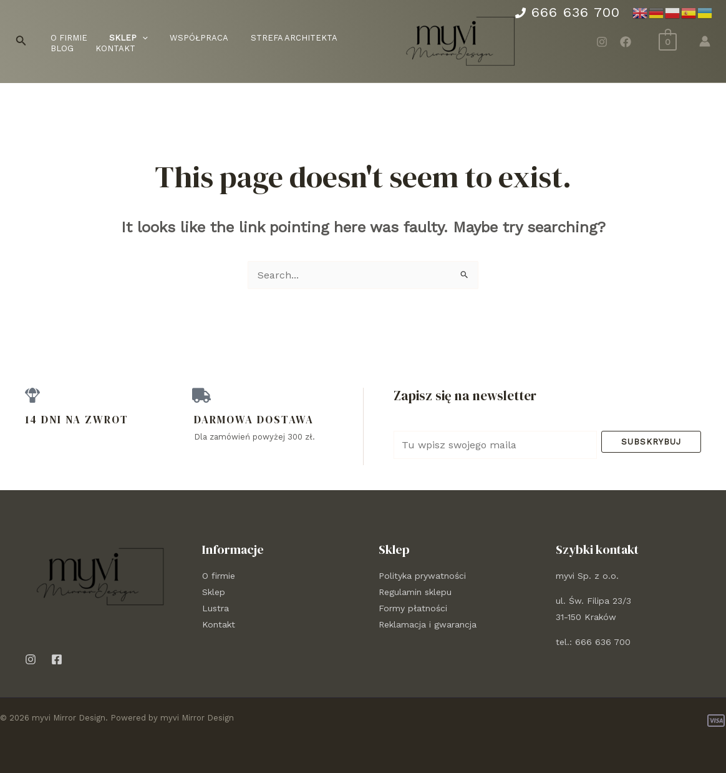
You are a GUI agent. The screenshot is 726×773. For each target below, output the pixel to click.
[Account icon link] (704, 41)
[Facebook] (625, 41)
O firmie (65, 37)
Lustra (215, 608)
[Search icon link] (21, 41)
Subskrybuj (651, 441)
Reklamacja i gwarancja (428, 624)
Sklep (213, 592)
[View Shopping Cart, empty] (668, 41)
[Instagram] (601, 41)
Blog (344, 37)
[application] (133, 38)
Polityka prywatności (422, 576)
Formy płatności (413, 608)
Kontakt (67, 48)
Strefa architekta (273, 37)
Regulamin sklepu (415, 592)
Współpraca (184, 37)
